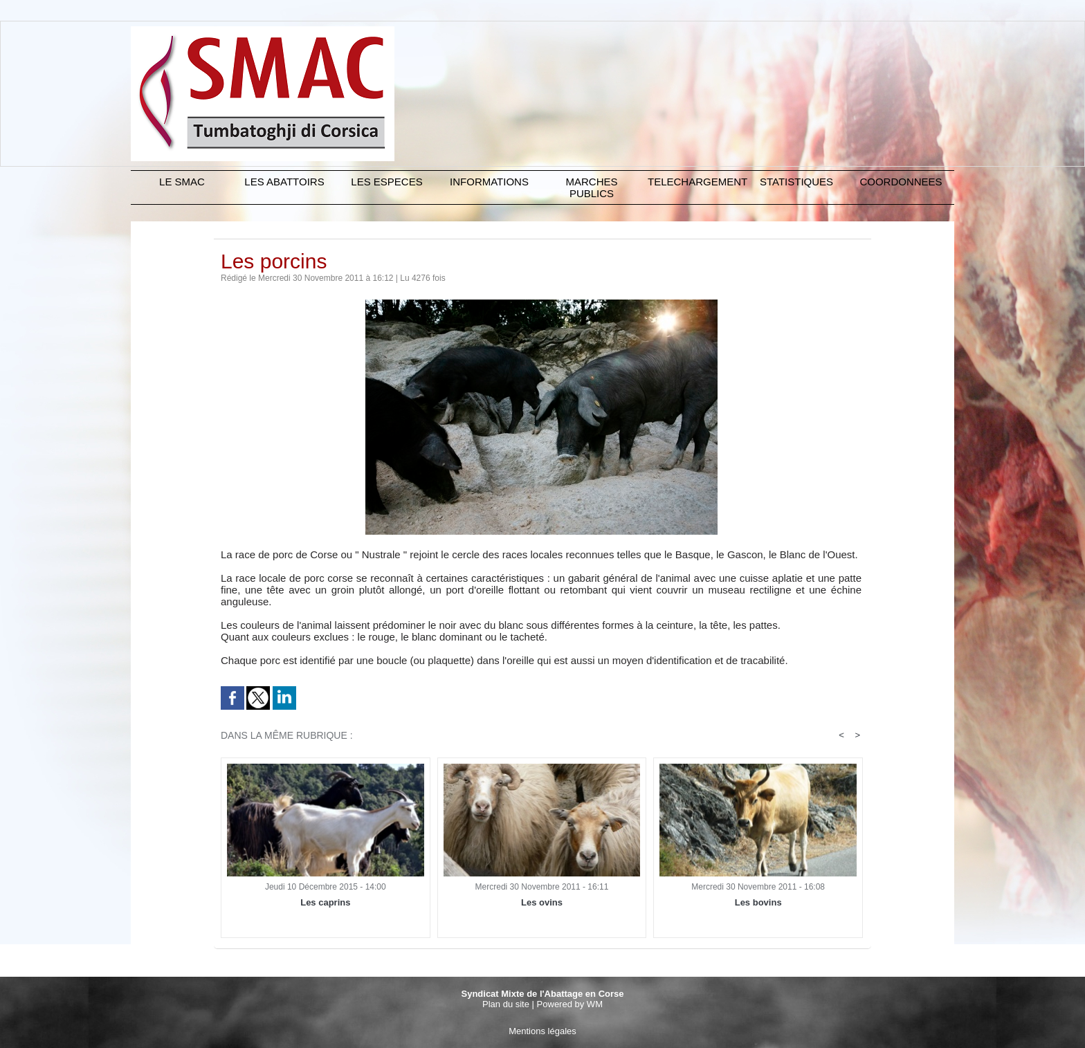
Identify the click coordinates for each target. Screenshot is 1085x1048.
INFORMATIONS (489, 181)
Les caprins (325, 902)
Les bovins (758, 902)
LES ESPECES (386, 181)
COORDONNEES (900, 181)
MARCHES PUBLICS (591, 187)
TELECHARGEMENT (696, 181)
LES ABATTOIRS (284, 181)
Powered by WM (570, 1004)
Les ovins (542, 902)
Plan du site (505, 1004)
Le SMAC (182, 181)
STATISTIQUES (796, 181)
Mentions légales (542, 1031)
